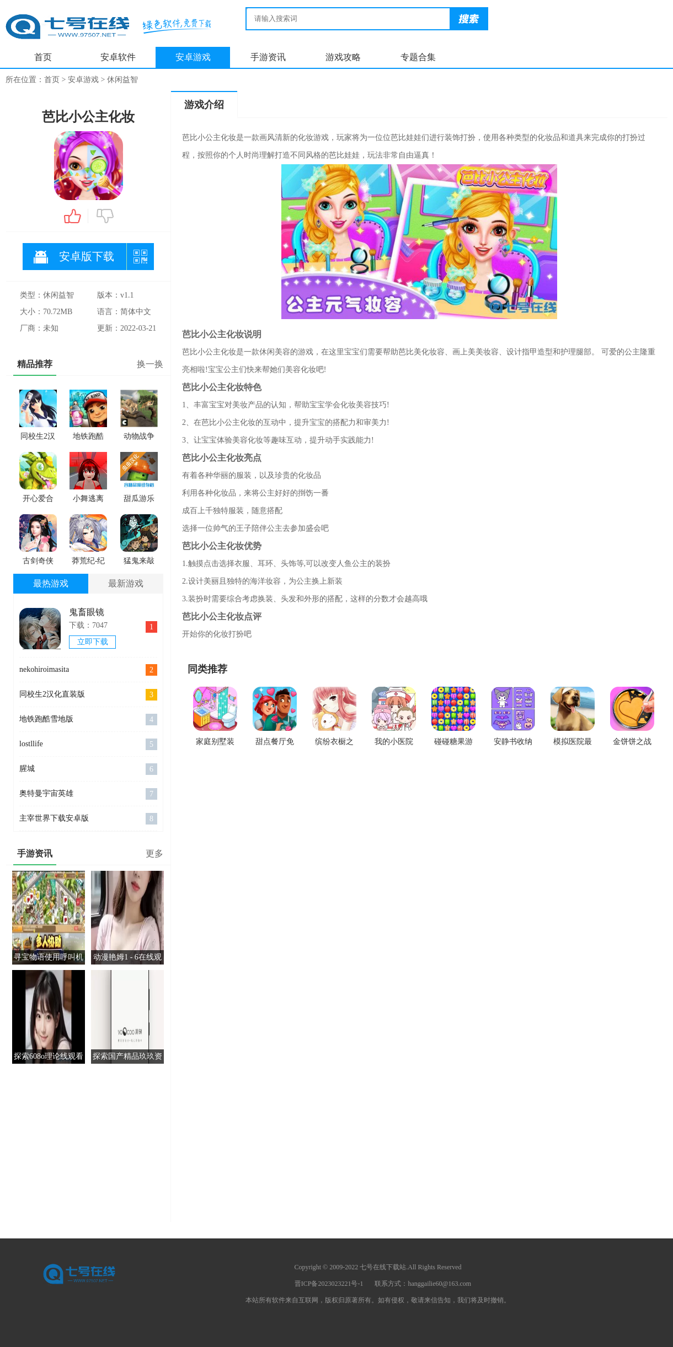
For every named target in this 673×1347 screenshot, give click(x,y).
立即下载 (92, 642)
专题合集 (418, 57)
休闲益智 (122, 80)
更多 (154, 853)
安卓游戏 (193, 57)
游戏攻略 (343, 57)
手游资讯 (268, 57)
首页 (43, 57)
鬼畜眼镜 (86, 612)
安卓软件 (118, 57)
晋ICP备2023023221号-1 (329, 1283)
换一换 (150, 364)
